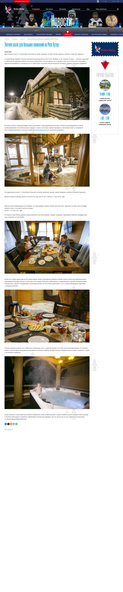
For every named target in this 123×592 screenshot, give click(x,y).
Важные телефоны (81, 34)
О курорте (36, 9)
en (105, 1)
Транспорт (76, 9)
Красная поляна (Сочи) (22, 1)
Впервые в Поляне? (13, 34)
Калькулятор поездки (44, 34)
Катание (62, 9)
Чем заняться (101, 9)
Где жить (49, 9)
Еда (88, 9)
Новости (68, 34)
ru (103, 1)
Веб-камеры (28, 34)
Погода (58, 34)
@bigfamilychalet (14, 130)
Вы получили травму (99, 34)
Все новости (9, 429)
